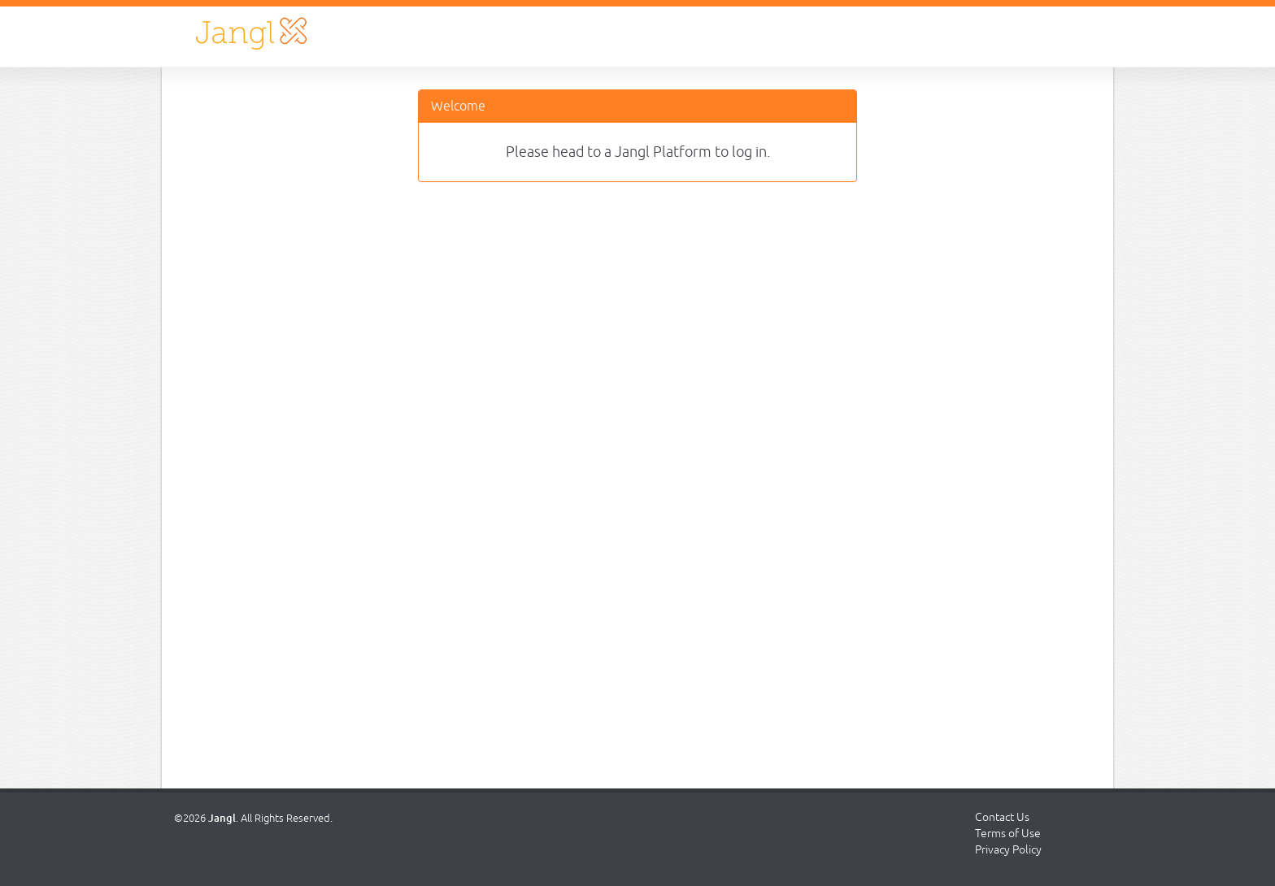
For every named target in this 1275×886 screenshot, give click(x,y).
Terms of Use (1008, 833)
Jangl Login (251, 33)
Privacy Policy (1008, 849)
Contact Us (1002, 816)
